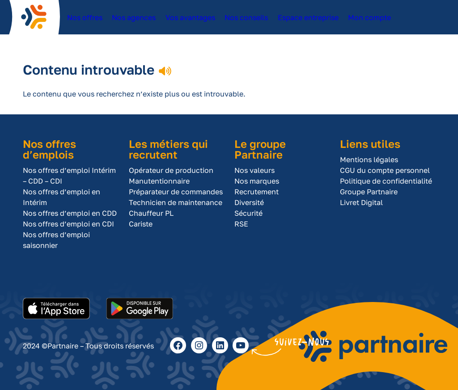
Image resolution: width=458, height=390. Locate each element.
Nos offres (84, 22)
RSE (241, 223)
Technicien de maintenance (175, 202)
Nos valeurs (254, 170)
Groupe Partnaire (369, 191)
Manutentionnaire (159, 180)
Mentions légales (369, 159)
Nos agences (132, 22)
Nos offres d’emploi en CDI (68, 223)
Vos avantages (189, 22)
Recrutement (256, 191)
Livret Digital (361, 202)
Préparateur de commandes (176, 191)
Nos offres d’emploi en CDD (70, 213)
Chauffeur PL (151, 213)
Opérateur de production (171, 170)
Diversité (249, 202)
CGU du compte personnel (385, 170)
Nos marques (256, 180)
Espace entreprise (298, 22)
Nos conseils (243, 22)
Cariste (141, 223)
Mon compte (361, 22)
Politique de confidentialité (386, 180)
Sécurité (248, 213)
